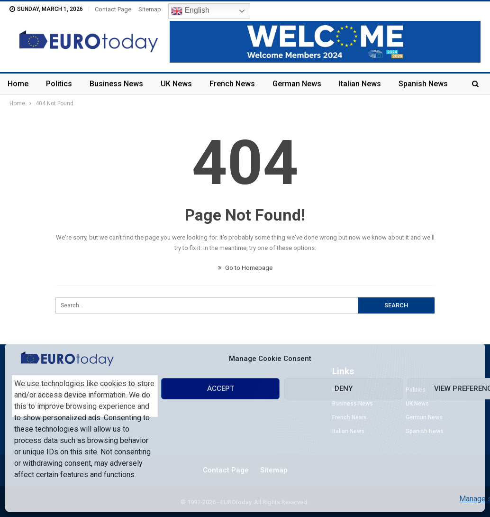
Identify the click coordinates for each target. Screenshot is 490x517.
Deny (344, 388)
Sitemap (149, 9)
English (190, 11)
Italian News (360, 83)
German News (296, 83)
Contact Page (113, 9)
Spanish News (423, 83)
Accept (220, 388)
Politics (59, 83)
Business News (116, 83)
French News (232, 83)
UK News (176, 83)
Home (18, 83)
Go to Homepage (245, 267)
